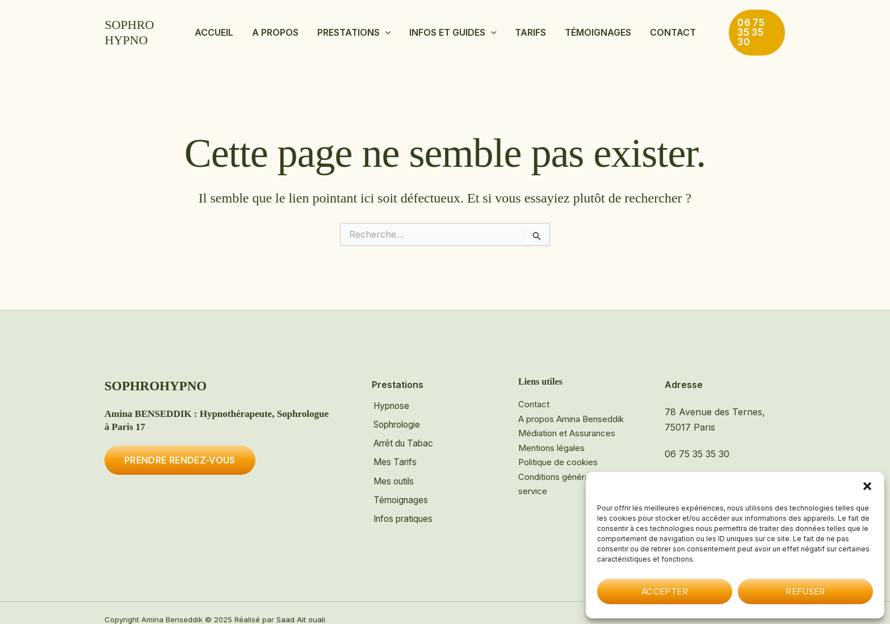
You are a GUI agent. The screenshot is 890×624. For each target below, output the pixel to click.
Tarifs (518, 27)
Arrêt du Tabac (405, 434)
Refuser (805, 591)
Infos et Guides (453, 28)
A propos (300, 27)
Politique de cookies (558, 453)
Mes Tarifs (394, 452)
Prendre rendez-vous (180, 451)
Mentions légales (551, 439)
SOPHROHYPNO (151, 28)
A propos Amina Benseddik (571, 410)
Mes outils (393, 470)
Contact (636, 27)
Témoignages (573, 27)
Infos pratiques (404, 507)
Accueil (251, 27)
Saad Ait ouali (300, 606)
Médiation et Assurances (566, 424)
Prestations (367, 28)
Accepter (664, 591)
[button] (867, 486)
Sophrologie (398, 415)
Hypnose (391, 397)
